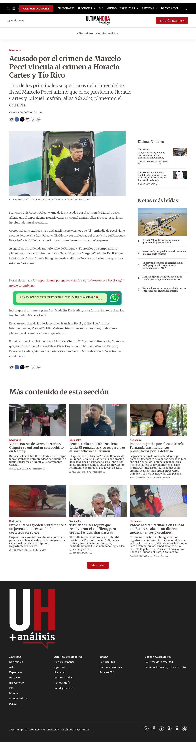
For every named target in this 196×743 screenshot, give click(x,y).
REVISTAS (148, 8)
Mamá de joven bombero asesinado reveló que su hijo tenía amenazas (162, 278)
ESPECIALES (127, 8)
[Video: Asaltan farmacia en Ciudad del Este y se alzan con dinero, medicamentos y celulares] (158, 502)
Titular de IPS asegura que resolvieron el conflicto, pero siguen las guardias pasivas (92, 529)
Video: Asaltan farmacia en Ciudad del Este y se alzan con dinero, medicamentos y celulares (157, 529)
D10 (101, 8)
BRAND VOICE (170, 8)
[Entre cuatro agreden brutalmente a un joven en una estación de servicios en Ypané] (37, 502)
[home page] (98, 20)
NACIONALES (66, 8)
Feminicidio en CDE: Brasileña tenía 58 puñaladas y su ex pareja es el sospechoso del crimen (97, 448)
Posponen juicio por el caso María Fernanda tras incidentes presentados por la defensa (157, 448)
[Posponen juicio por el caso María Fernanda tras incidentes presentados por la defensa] (158, 420)
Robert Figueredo (162, 478)
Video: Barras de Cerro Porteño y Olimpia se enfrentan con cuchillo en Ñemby (36, 448)
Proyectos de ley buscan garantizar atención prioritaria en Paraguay (151, 155)
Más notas (98, 566)
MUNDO (111, 8)
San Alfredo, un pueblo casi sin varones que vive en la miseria (164, 252)
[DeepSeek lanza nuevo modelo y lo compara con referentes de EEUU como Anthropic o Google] (180, 175)
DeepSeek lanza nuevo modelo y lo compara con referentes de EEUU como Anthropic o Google (152, 176)
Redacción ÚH (163, 162)
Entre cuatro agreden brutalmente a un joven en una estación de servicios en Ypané (37, 529)
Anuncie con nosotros (68, 657)
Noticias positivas (107, 33)
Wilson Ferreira (161, 556)
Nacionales (15, 50)
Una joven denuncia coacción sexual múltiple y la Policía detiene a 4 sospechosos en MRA (162, 265)
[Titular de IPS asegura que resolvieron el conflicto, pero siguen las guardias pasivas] (97, 502)
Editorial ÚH (85, 33)
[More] (94, 8)
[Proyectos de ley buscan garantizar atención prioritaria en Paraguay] (180, 152)
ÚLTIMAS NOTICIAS (36, 8)
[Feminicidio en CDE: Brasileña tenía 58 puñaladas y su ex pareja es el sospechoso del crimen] (97, 420)
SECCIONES (84, 8)
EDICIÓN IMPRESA (172, 20)
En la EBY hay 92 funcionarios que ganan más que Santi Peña (160, 241)
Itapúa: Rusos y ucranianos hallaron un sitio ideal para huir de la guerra (164, 289)
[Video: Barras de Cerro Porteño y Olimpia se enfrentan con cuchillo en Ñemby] (37, 420)
